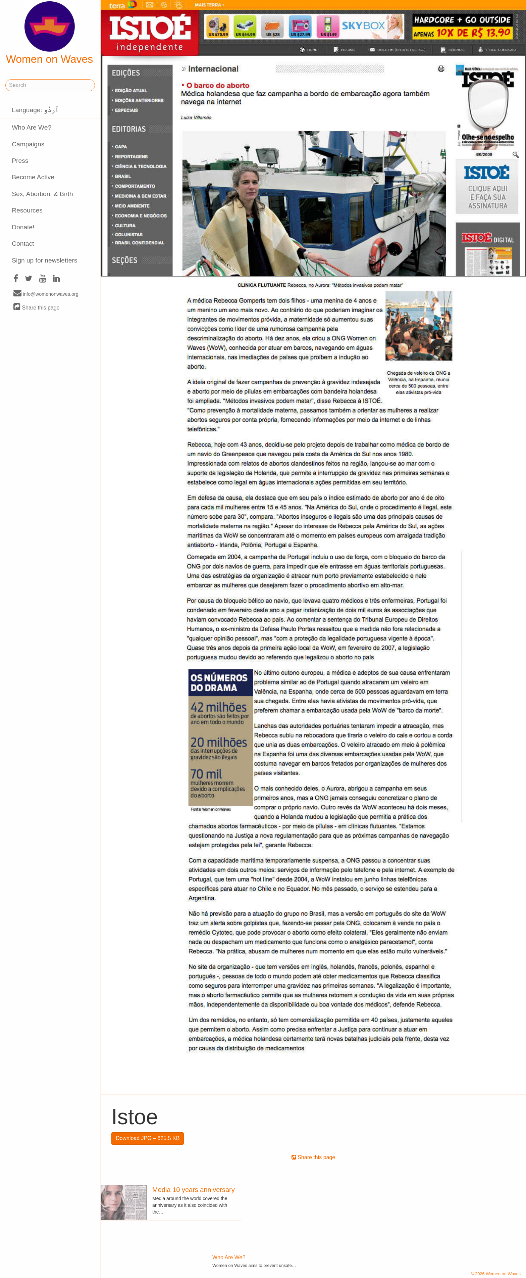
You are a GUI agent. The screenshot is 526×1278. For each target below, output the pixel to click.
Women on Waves (49, 33)
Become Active (33, 177)
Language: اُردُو (35, 109)
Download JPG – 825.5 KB (147, 1138)
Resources (27, 210)
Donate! (23, 227)
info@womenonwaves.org (45, 293)
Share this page (36, 307)
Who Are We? (31, 127)
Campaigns (28, 144)
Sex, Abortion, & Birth (42, 193)
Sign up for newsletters (44, 260)
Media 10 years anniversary (193, 1189)
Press (20, 160)
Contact (23, 243)
